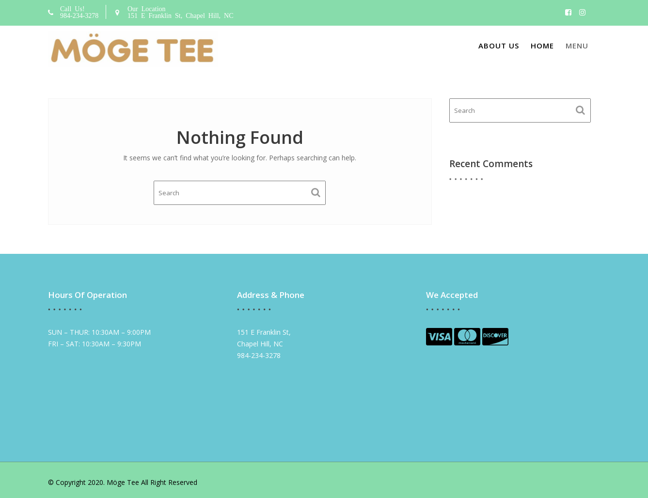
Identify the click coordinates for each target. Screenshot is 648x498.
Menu (577, 45)
